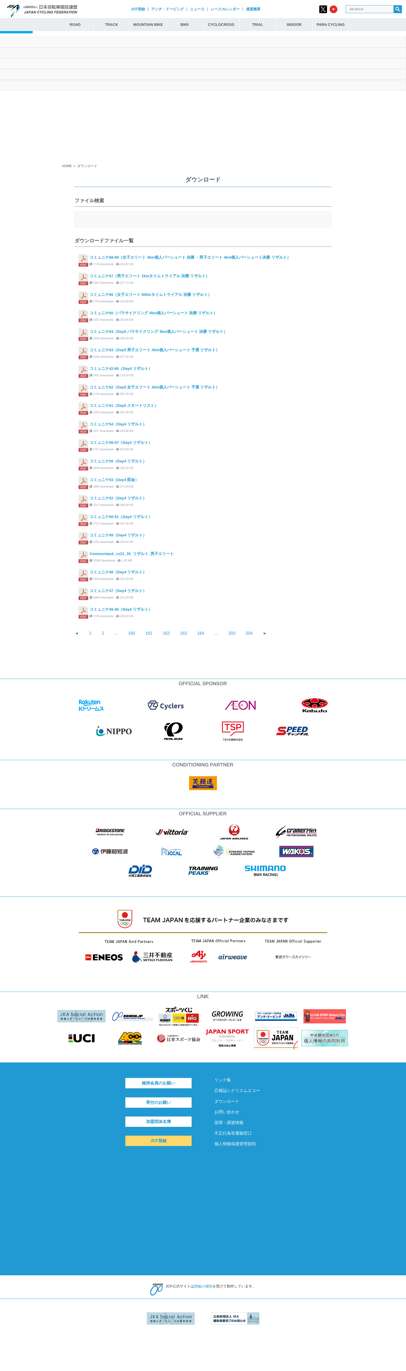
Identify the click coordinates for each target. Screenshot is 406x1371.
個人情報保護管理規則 (235, 1144)
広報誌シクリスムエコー (237, 1090)
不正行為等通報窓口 (233, 1133)
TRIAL (257, 25)
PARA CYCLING (331, 25)
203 (231, 633)
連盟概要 (253, 9)
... (116, 633)
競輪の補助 (203, 1286)
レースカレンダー (225, 9)
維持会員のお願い (158, 1083)
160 (131, 633)
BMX (184, 25)
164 (200, 633)
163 (183, 633)
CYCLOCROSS (221, 25)
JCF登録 (138, 9)
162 (166, 633)
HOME (67, 166)
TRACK (111, 25)
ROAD (75, 25)
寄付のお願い (158, 1102)
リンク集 (222, 1080)
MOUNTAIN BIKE (148, 25)
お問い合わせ (226, 1112)
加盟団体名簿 (158, 1121)
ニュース (197, 9)
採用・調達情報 (228, 1122)
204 (249, 633)
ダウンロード (226, 1101)
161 (149, 633)
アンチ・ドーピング (167, 9)
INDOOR (294, 25)
